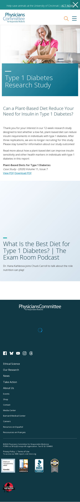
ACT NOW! (67, 5)
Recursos (13, 426)
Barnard (14, 415)
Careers (7, 421)
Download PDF (23, 173)
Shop (5, 399)
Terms (23, 451)
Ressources (14, 432)
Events (6, 393)
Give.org (32, 454)
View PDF (8, 173)
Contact (6, 404)
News (6, 376)
